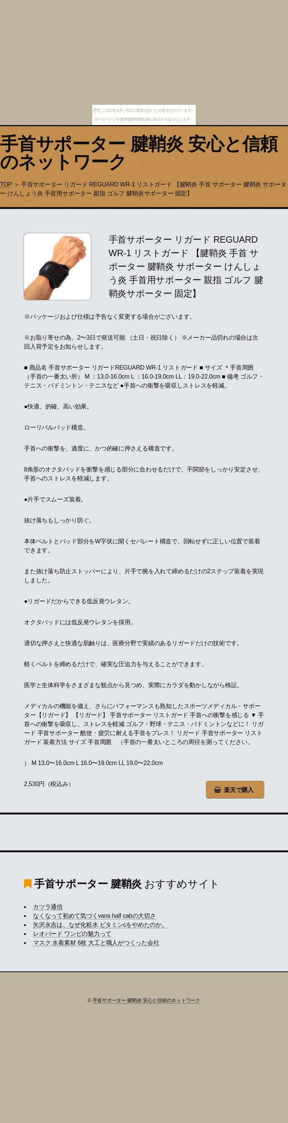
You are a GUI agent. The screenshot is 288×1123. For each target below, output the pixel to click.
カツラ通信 (48, 907)
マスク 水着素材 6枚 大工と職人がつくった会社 (96, 943)
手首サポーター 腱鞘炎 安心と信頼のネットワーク (139, 153)
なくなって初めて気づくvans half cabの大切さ (94, 916)
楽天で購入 (239, 790)
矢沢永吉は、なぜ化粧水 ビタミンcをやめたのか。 (100, 925)
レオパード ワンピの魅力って (72, 934)
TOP (6, 184)
